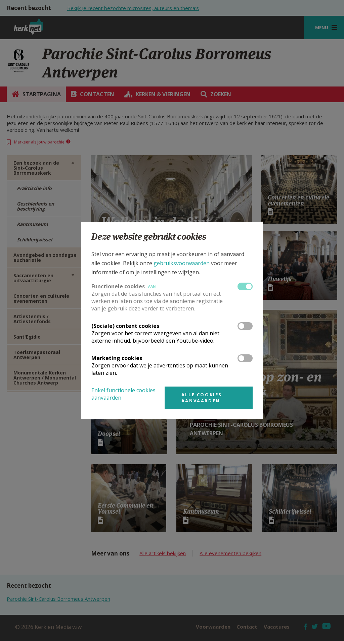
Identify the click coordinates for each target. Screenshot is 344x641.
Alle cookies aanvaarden (201, 398)
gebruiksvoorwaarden (182, 263)
